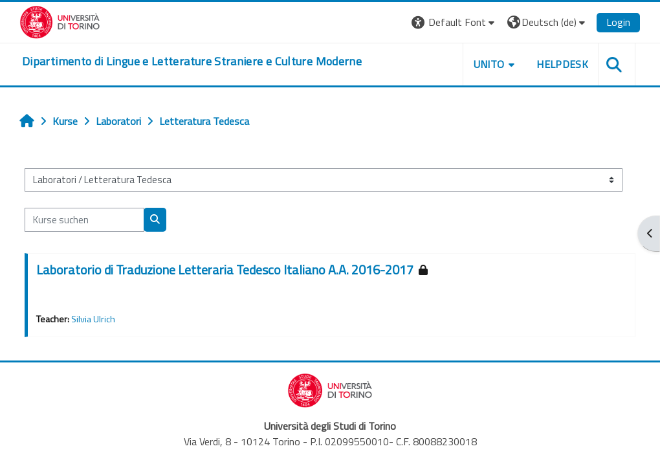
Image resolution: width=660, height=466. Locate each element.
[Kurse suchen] (84, 219)
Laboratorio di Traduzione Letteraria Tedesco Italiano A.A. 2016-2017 (224, 270)
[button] (455, 22)
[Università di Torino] (59, 20)
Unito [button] (489, 64)
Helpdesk (562, 64)
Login (618, 22)
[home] (192, 61)
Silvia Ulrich (93, 319)
